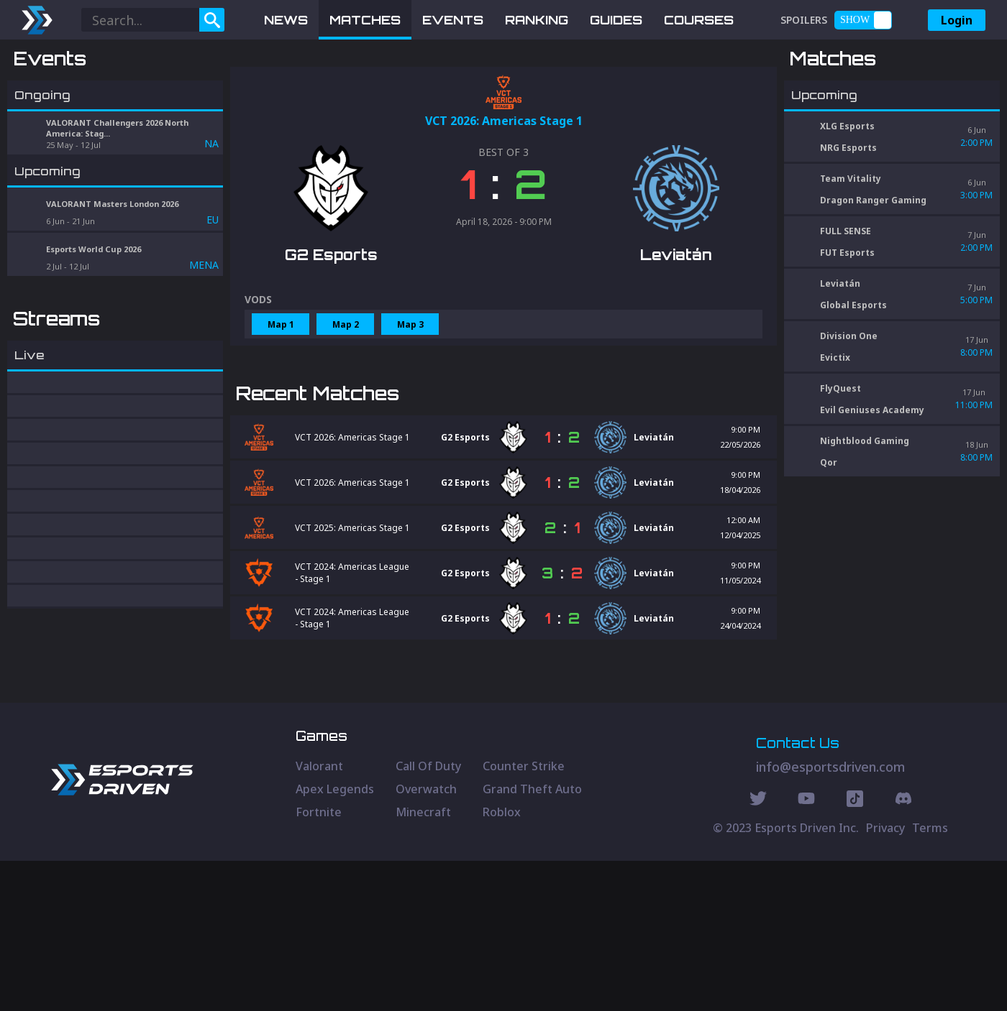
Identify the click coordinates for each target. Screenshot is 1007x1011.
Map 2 (345, 399)
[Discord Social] (855, 950)
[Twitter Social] (758, 950)
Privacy (885, 978)
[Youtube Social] (806, 950)
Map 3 (410, 399)
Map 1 (281, 399)
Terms (930, 978)
